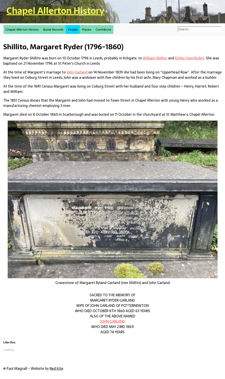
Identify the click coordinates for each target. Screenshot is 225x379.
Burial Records (53, 29)
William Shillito (155, 58)
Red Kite (56, 368)
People (73, 29)
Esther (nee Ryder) (189, 58)
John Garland (77, 72)
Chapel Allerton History (55, 11)
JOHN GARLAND (112, 321)
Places (86, 29)
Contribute (103, 29)
